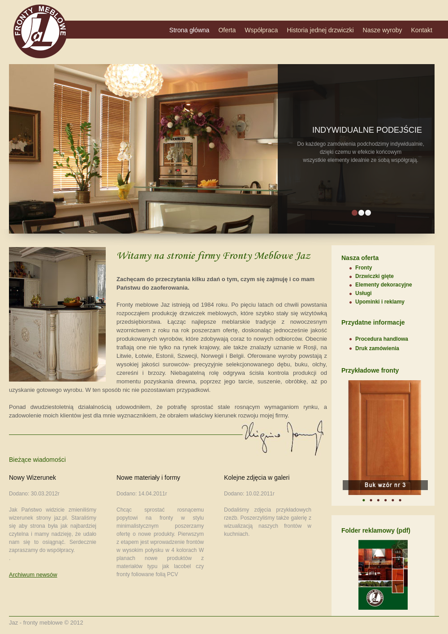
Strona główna (189, 30)
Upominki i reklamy (380, 302)
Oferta (227, 30)
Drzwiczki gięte (374, 276)
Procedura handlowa (381, 339)
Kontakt (421, 30)
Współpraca (261, 30)
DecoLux (40, 31)
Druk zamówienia (377, 348)
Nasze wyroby (382, 30)
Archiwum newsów (33, 574)
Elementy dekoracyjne (383, 285)
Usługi (363, 293)
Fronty (363, 268)
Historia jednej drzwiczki (320, 30)
